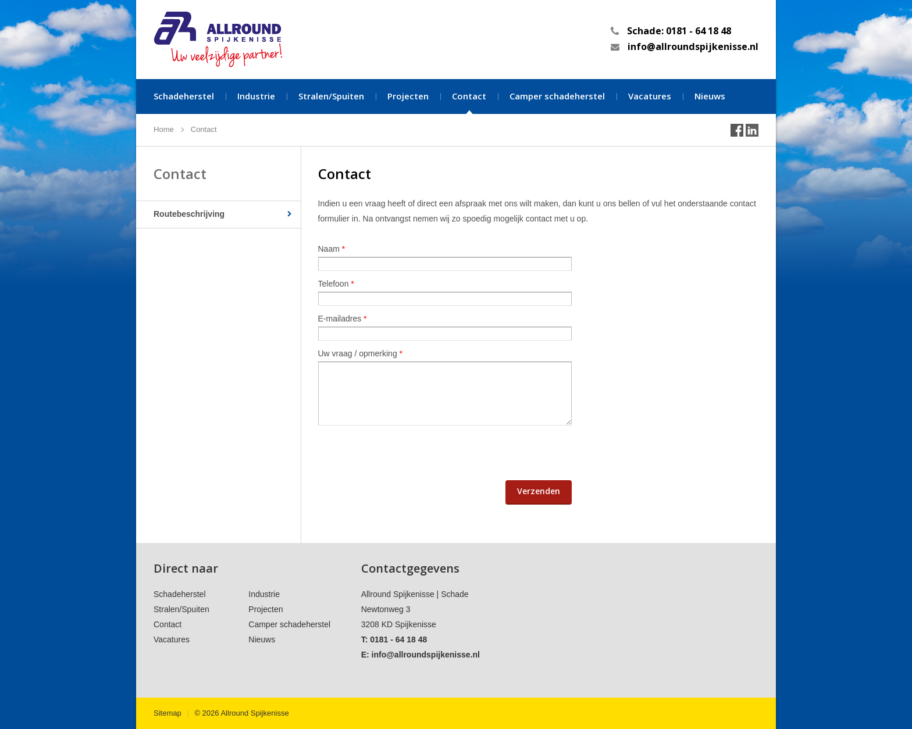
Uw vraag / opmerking (360, 353)
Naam (331, 248)
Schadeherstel (184, 96)
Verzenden (538, 490)
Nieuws (709, 96)
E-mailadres (342, 318)
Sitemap (167, 713)
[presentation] (406, 453)
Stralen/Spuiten (331, 96)
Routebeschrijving (189, 214)
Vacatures (649, 96)
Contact (469, 96)
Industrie (256, 96)
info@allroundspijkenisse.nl (693, 46)
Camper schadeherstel (557, 96)
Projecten (408, 96)
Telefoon (336, 283)
